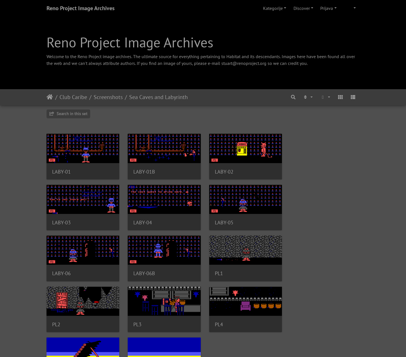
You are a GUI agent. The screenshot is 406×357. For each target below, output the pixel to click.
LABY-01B (143, 171)
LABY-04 (61, 222)
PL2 (137, 272)
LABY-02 (222, 171)
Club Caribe (73, 97)
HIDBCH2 (143, 323)
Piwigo (213, 345)
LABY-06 (222, 222)
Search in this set (68, 113)
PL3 (217, 272)
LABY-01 (61, 171)
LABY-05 (142, 222)
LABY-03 (302, 171)
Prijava (326, 8)
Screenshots (108, 97)
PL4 (297, 272)
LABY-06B (304, 222)
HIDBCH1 (62, 323)
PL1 (56, 272)
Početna (50, 97)
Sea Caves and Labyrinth (158, 97)
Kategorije (273, 8)
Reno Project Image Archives (80, 8)
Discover (302, 8)
